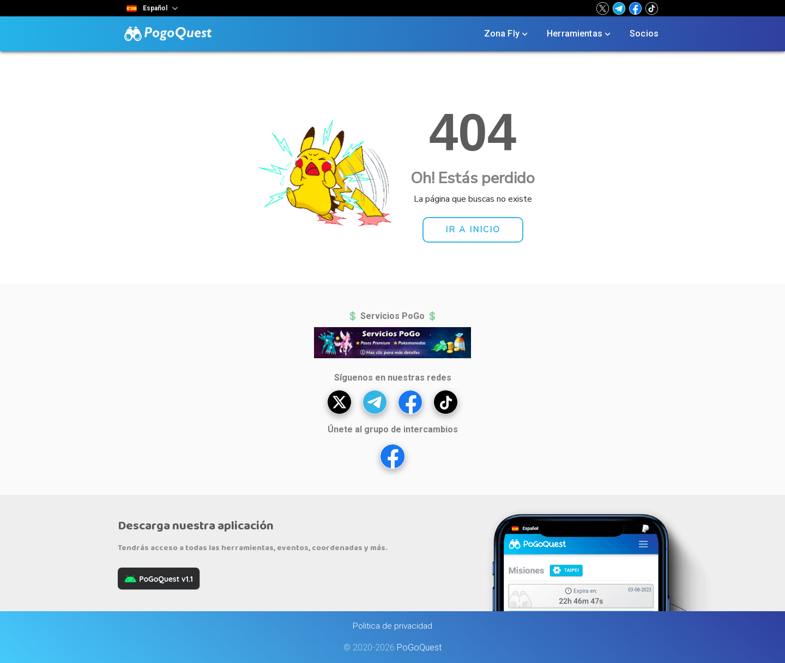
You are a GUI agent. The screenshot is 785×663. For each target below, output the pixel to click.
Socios (644, 33)
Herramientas (580, 33)
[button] (602, 8)
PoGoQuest (419, 647)
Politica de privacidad (392, 626)
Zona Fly (507, 33)
